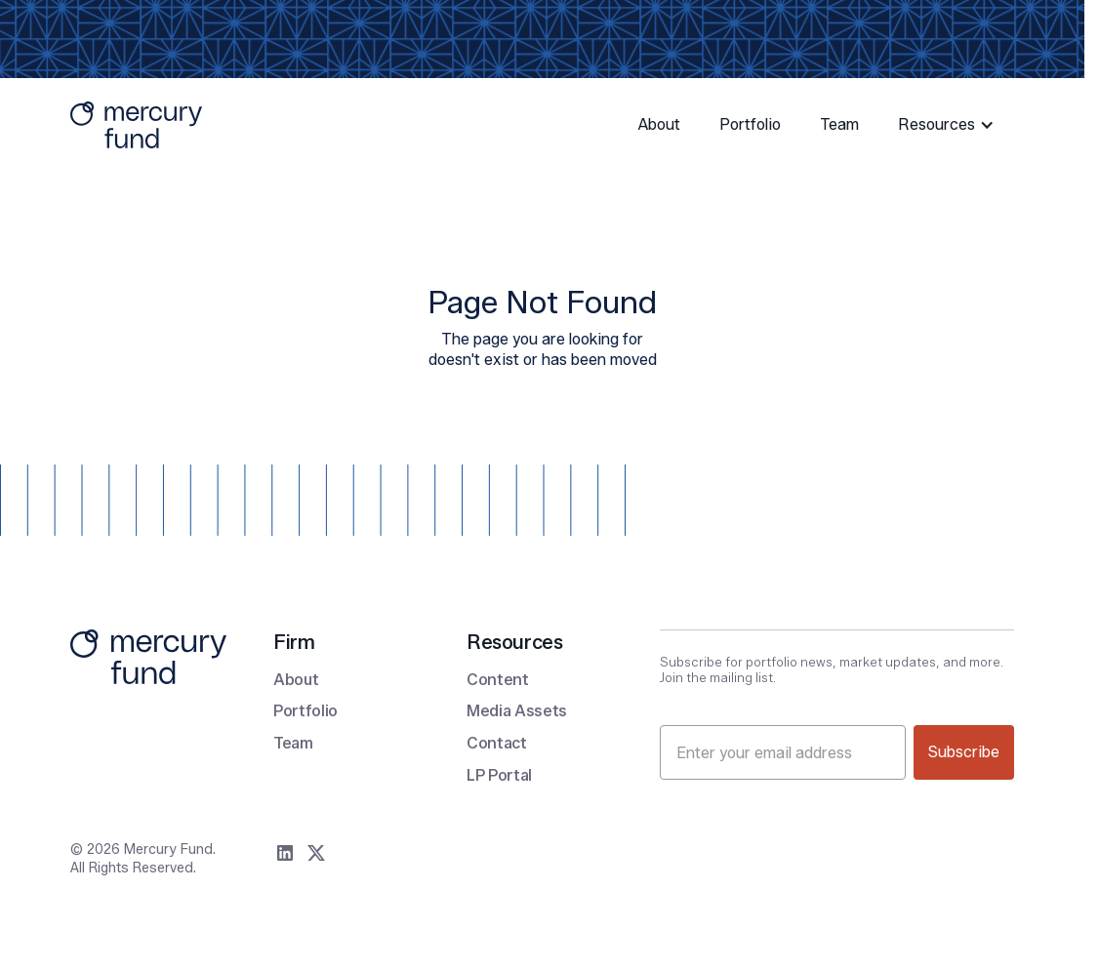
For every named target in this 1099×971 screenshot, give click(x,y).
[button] (948, 125)
